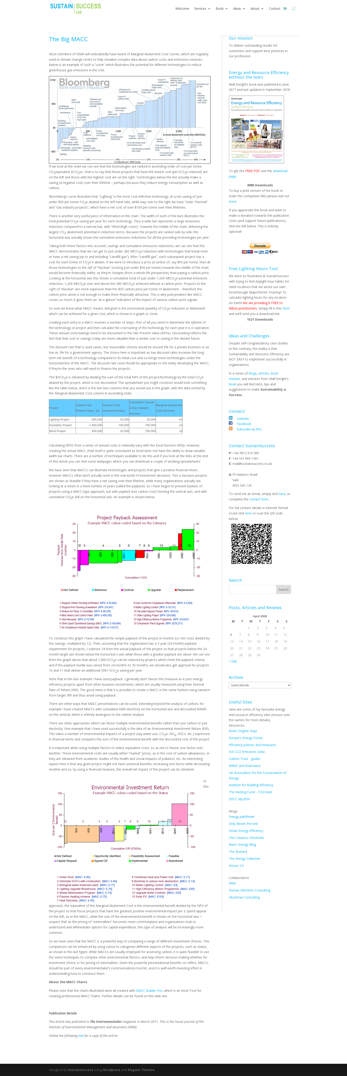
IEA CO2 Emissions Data (247, 751)
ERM (232, 883)
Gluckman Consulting (244, 897)
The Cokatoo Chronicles (246, 838)
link (81, 1035)
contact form (258, 499)
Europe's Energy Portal (245, 738)
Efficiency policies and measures (252, 745)
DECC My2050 (239, 799)
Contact (274, 8)
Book (220, 8)
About (255, 8)
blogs (253, 373)
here (282, 494)
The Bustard (238, 851)
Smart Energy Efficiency (246, 831)
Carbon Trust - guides (245, 759)
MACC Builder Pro (149, 990)
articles (263, 373)
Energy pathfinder (242, 816)
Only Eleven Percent (243, 823)
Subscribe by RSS (249, 429)
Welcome (182, 8)
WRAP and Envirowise (245, 766)
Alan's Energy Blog (242, 844)
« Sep (233, 661)
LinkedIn (242, 418)
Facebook (243, 424)
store (233, 201)
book (232, 384)
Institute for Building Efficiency (251, 785)
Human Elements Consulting (249, 890)
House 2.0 (236, 865)
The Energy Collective (244, 858)
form (286, 308)
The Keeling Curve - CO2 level (250, 792)
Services (200, 8)
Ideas (237, 8)
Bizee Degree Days (243, 731)
